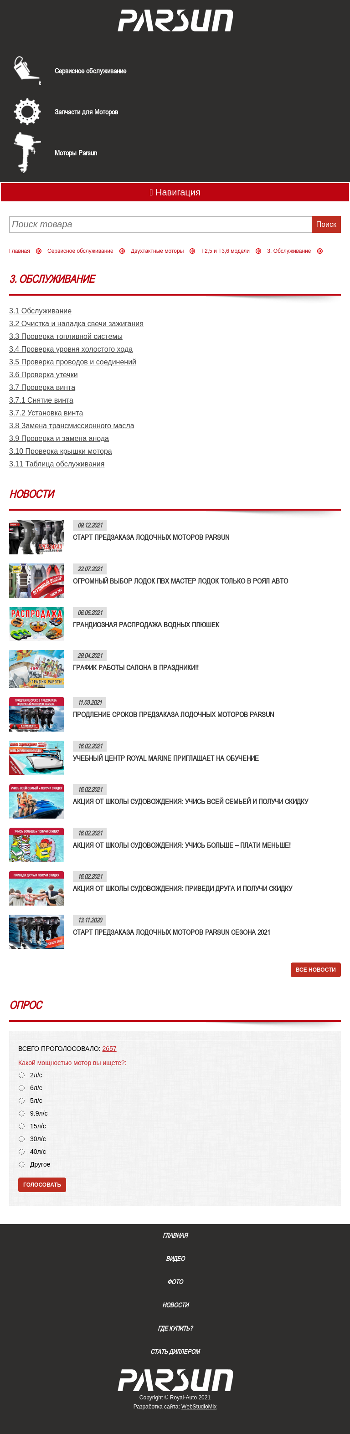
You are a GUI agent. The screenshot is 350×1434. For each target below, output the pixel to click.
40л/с (38, 1151)
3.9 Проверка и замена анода (59, 438)
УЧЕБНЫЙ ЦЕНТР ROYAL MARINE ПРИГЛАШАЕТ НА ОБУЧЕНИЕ (166, 758)
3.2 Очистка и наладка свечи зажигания (76, 324)
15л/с (38, 1126)
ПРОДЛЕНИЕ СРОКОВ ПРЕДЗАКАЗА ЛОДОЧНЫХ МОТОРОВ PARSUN (173, 714)
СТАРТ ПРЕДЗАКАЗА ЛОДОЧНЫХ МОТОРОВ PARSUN (151, 537)
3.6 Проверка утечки (43, 375)
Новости (175, 1305)
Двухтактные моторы (157, 251)
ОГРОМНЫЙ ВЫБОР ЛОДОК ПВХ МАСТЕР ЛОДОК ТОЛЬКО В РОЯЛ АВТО (180, 581)
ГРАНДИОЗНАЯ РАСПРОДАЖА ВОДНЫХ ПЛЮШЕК (146, 624)
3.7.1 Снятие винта (41, 400)
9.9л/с (39, 1113)
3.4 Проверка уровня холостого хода (71, 349)
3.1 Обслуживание (40, 311)
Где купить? (175, 1328)
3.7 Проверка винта (42, 387)
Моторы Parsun (76, 153)
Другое (40, 1164)
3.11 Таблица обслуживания (56, 464)
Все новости (316, 970)
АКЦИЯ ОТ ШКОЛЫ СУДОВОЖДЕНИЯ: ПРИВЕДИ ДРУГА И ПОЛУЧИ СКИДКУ (182, 888)
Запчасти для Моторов (86, 112)
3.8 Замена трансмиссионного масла (71, 426)
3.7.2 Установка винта (46, 413)
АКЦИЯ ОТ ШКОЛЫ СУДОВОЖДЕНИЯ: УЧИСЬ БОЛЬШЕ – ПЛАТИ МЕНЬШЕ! (182, 845)
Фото (175, 1281)
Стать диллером (175, 1351)
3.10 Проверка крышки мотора (60, 451)
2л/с (36, 1075)
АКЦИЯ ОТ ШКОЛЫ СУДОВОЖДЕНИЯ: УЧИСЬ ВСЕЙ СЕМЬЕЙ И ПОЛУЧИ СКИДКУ (190, 801)
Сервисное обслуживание (90, 71)
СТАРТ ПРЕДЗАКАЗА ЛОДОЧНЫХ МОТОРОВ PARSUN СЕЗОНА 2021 (171, 932)
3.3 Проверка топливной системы (66, 336)
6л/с (36, 1088)
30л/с (38, 1139)
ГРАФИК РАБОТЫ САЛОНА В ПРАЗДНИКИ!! (136, 667)
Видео (175, 1258)
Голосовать (42, 1185)
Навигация (175, 192)
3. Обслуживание (289, 251)
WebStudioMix (198, 1406)
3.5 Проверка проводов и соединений (72, 362)
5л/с (36, 1100)
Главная (19, 251)
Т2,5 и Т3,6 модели (225, 251)
